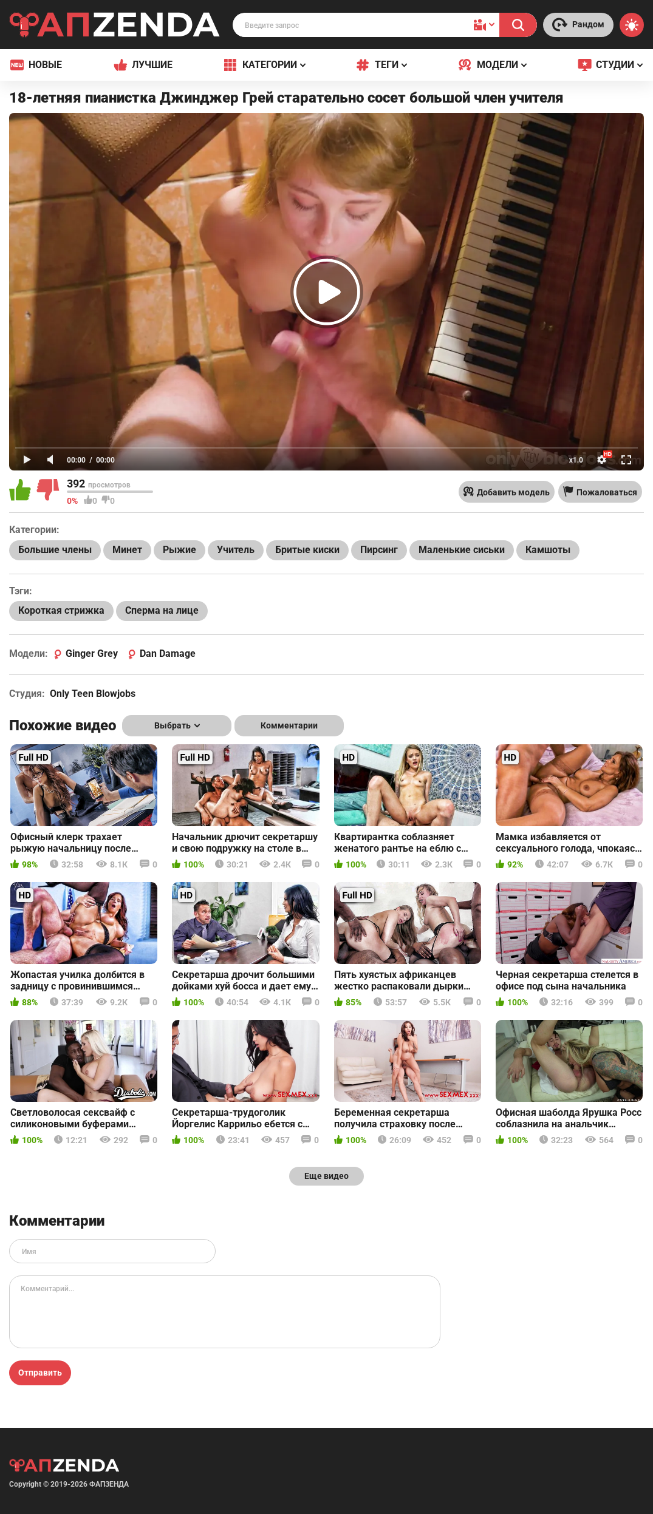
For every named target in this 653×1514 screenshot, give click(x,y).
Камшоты (547, 549)
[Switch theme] (632, 25)
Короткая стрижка (61, 610)
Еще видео (326, 1176)
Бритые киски (307, 549)
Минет (127, 549)
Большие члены (55, 549)
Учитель (236, 549)
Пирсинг (379, 549)
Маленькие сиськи (462, 549)
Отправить (40, 1372)
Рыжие (179, 549)
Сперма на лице (162, 610)
